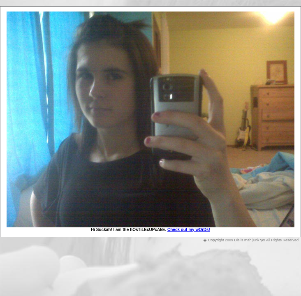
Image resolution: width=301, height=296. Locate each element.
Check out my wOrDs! (188, 229)
